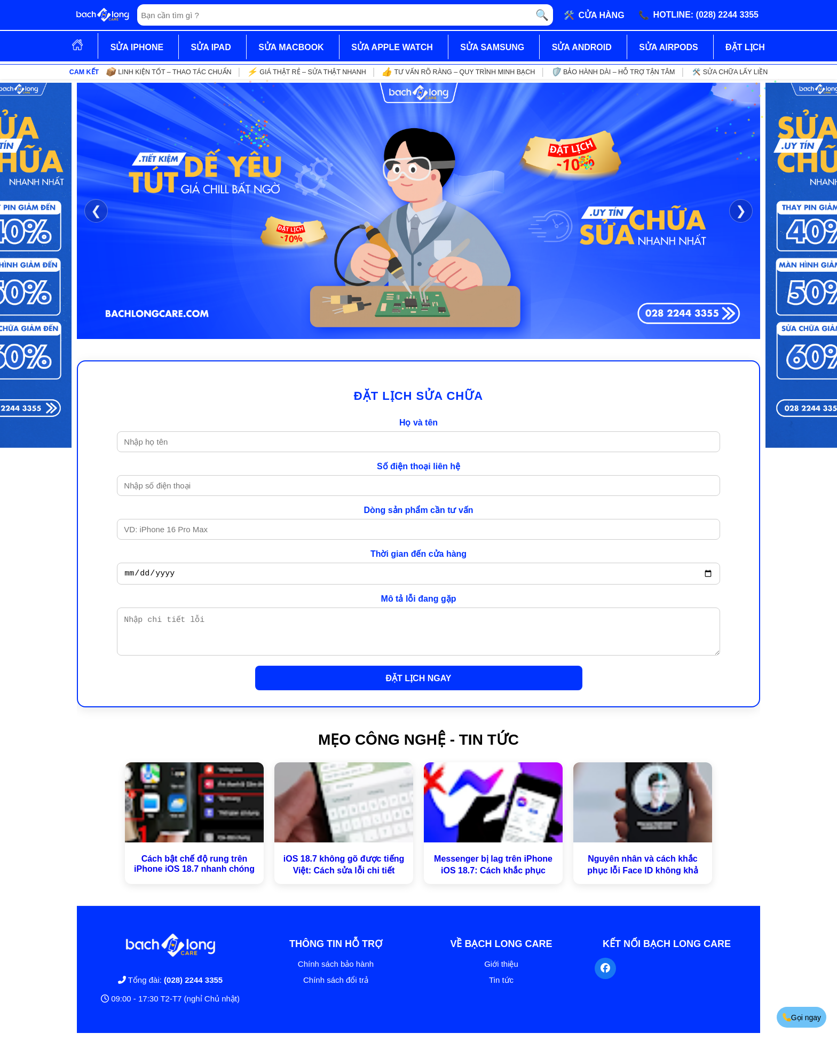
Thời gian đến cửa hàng (418, 553)
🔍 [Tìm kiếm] (542, 15)
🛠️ (594, 15)
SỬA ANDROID (582, 47)
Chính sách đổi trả (335, 987)
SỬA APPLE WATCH (392, 47)
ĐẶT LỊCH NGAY (419, 686)
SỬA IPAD (211, 47)
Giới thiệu (501, 971)
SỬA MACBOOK (291, 47)
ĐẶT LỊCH (745, 47)
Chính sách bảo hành (336, 971)
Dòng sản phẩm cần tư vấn (418, 510)
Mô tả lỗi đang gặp (418, 600)
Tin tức (501, 987)
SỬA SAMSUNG (492, 47)
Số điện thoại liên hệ (418, 466)
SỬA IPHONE (136, 47)
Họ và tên (418, 422)
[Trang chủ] (102, 15)
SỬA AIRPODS (668, 47)
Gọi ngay (800, 1017)
